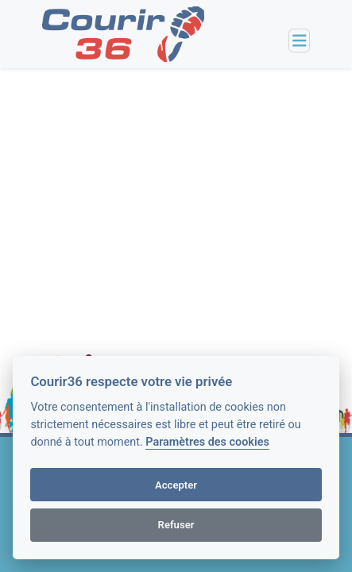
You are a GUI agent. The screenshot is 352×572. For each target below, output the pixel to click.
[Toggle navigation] (299, 41)
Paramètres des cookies (207, 442)
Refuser (176, 525)
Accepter (176, 485)
